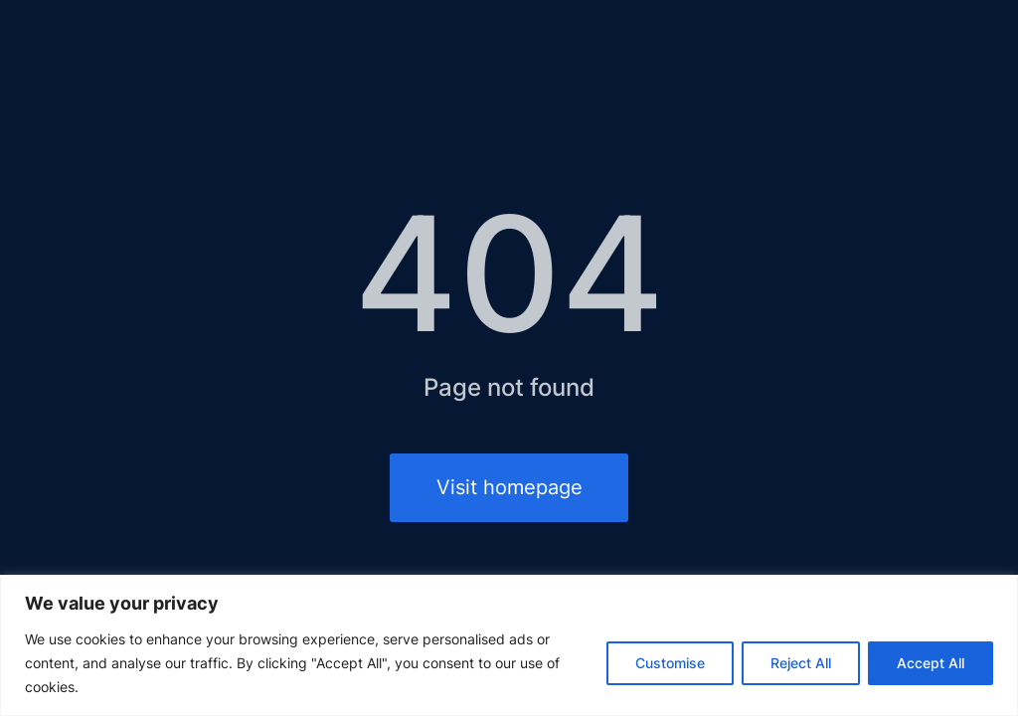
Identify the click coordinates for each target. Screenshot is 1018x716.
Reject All (800, 662)
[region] (509, 645)
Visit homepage (509, 487)
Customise (670, 662)
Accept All (930, 662)
